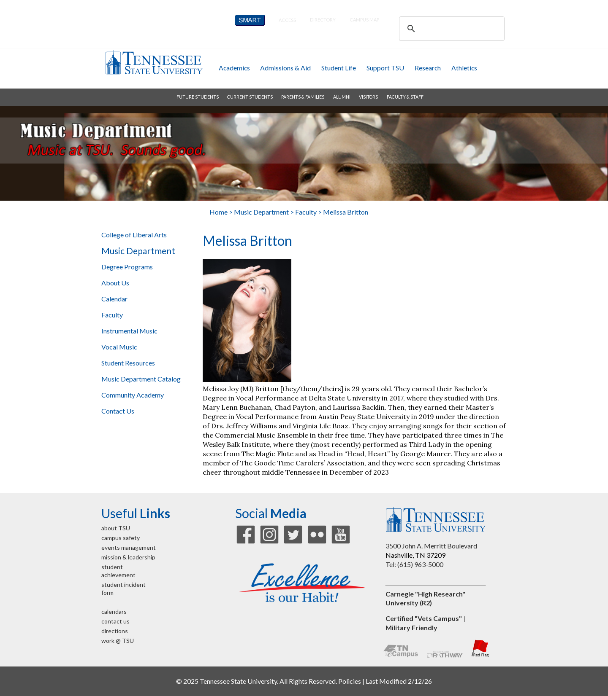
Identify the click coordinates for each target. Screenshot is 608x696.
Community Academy (132, 395)
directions (114, 630)
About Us (115, 283)
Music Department (138, 250)
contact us (115, 621)
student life (338, 68)
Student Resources (128, 363)
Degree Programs (127, 267)
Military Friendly (411, 627)
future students (197, 96)
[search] (450, 29)
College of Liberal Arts (134, 235)
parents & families (302, 96)
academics (234, 68)
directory (323, 19)
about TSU (115, 528)
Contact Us (117, 411)
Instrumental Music (129, 331)
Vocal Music (119, 347)
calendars (114, 611)
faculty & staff (405, 96)
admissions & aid (285, 68)
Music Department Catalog (141, 379)
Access (287, 20)
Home (218, 212)
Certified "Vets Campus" (423, 618)
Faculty (112, 315)
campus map (364, 19)
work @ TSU (117, 640)
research (428, 68)
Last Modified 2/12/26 (399, 681)
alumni (341, 96)
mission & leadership (128, 557)
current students (250, 96)
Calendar (114, 299)
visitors (368, 96)
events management (128, 547)
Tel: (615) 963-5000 (414, 564)
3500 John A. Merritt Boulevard (431, 546)
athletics (464, 68)
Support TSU (385, 68)
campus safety (120, 537)
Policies (349, 681)
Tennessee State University (153, 62)
